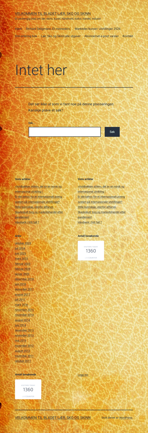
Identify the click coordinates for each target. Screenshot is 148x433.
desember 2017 (24, 289)
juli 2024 (20, 248)
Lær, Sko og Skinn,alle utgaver (61, 36)
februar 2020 (22, 268)
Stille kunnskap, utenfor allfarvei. (34, 207)
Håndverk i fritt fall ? (27, 222)
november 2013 (24, 335)
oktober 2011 (23, 361)
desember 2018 (24, 279)
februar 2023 (22, 263)
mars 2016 (21, 304)
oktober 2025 (23, 243)
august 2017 (22, 294)
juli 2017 (20, 299)
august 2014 (22, 320)
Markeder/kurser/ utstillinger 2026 (97, 29)
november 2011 (24, 355)
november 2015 (24, 309)
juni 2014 (20, 325)
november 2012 (24, 345)
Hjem (18, 29)
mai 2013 (20, 340)
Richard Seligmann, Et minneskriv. (48, 29)
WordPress (125, 417)
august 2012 (22, 350)
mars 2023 (21, 258)
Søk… (31, 123)
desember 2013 (24, 330)
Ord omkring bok (26, 36)
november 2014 (24, 314)
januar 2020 (22, 274)
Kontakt (128, 36)
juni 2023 (20, 253)
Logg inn (83, 374)
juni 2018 (20, 284)
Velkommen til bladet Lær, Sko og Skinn (53, 14)
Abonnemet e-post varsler (101, 36)
